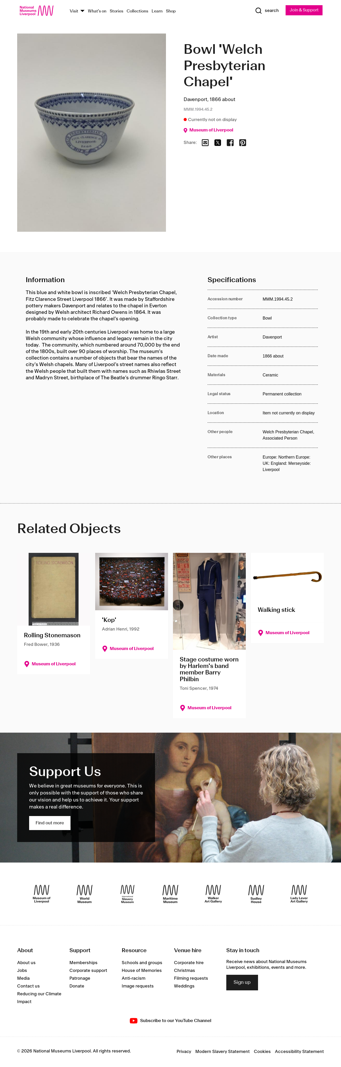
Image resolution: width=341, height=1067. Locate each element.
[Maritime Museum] (170, 894)
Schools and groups (142, 963)
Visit (74, 11)
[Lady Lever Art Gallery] (299, 894)
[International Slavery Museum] (127, 894)
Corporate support (88, 971)
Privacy (184, 1052)
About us (26, 963)
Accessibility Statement (299, 1052)
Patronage (79, 978)
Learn (157, 11)
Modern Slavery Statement (222, 1052)
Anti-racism (133, 978)
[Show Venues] (82, 11)
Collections (137, 11)
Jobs (22, 971)
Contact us (28, 986)
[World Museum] (84, 894)
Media (23, 978)
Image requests (138, 986)
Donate (76, 986)
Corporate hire (189, 963)
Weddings (184, 986)
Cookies (262, 1052)
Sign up (242, 982)
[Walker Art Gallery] (213, 894)
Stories (116, 11)
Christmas (184, 971)
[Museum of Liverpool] (41, 894)
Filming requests (191, 978)
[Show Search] (265, 11)
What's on (97, 11)
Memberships (83, 963)
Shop (171, 11)
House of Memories (142, 971)
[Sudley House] (256, 894)
